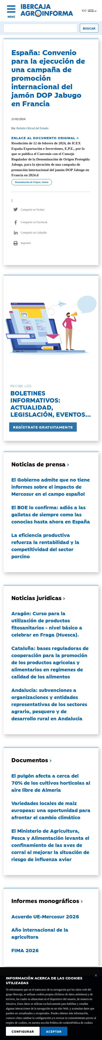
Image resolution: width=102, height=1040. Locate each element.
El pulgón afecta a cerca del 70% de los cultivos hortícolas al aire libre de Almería (50, 782)
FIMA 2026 (25, 950)
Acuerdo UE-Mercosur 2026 (45, 916)
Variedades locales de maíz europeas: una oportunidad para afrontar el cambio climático (50, 810)
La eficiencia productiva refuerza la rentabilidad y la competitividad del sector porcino (45, 545)
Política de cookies (82, 1022)
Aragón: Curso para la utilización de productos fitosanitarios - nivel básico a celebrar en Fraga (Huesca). (46, 624)
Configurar (23, 1031)
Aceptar (54, 1031)
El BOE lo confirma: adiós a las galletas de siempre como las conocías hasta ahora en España (50, 514)
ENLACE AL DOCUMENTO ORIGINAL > (45, 137)
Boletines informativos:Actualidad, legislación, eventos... (50, 403)
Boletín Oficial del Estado (32, 128)
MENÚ (11, 16)
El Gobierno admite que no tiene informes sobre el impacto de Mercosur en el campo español (50, 486)
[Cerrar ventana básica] (96, 975)
